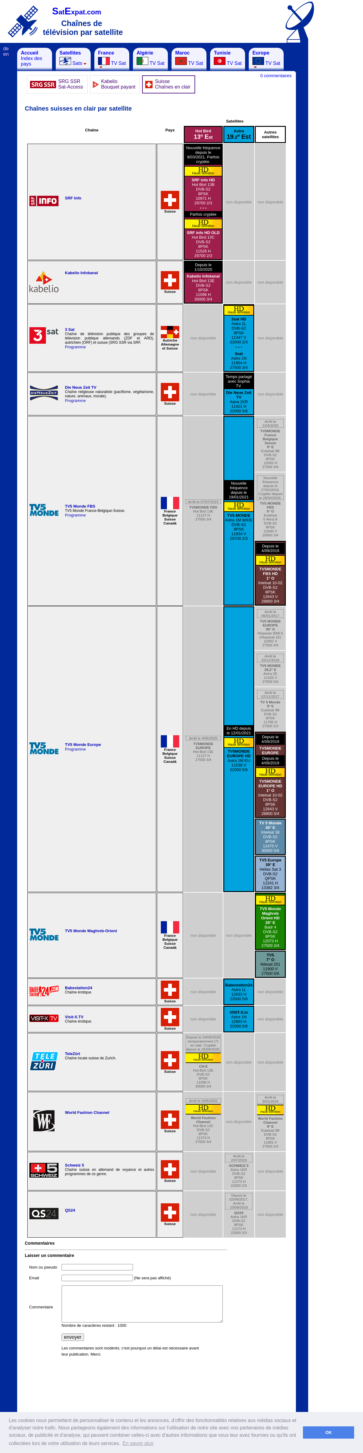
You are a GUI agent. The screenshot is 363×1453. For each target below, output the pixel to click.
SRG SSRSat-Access (70, 84)
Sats (73, 58)
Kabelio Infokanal (81, 273)
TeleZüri (72, 1053)
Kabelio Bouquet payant (118, 84)
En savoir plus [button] (138, 1443)
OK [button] (328, 1432)
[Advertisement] (338, 140)
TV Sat (112, 59)
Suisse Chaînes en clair (173, 84)
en (6, 54)
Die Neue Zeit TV (80, 387)
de (6, 48)
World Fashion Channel (87, 1112)
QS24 (70, 1210)
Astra (239, 134)
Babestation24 (78, 988)
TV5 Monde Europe (83, 744)
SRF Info (73, 198)
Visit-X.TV (74, 1017)
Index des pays (31, 58)
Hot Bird (203, 134)
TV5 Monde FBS (80, 506)
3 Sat (69, 329)
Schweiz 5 (74, 1165)
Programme (75, 347)
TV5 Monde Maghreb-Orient (91, 931)
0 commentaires (276, 75)
